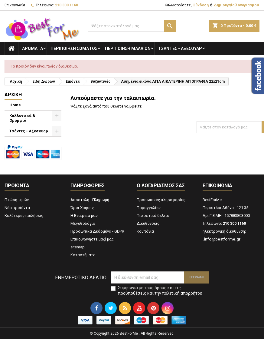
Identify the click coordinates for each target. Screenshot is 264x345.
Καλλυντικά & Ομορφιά (22, 118)
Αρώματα (32, 48)
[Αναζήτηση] (132, 26)
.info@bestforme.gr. (222, 239)
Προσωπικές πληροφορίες (161, 199)
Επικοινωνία (15, 5)
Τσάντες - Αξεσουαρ (180, 48)
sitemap (77, 247)
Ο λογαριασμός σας (161, 185)
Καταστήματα (83, 255)
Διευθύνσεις (148, 223)
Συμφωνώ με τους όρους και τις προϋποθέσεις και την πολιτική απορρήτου (160, 290)
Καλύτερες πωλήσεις (24, 215)
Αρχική (13, 95)
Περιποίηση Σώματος (74, 48)
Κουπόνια (145, 231)
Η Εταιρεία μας (84, 215)
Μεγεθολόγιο (82, 223)
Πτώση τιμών (17, 199)
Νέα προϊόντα (17, 207)
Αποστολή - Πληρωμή (89, 199)
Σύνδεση (201, 5)
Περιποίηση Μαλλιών (128, 48)
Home (15, 105)
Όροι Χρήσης (82, 207)
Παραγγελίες (149, 207)
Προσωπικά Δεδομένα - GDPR (97, 231)
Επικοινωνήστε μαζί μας (92, 239)
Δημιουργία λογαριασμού (236, 5)
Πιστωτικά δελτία (153, 215)
